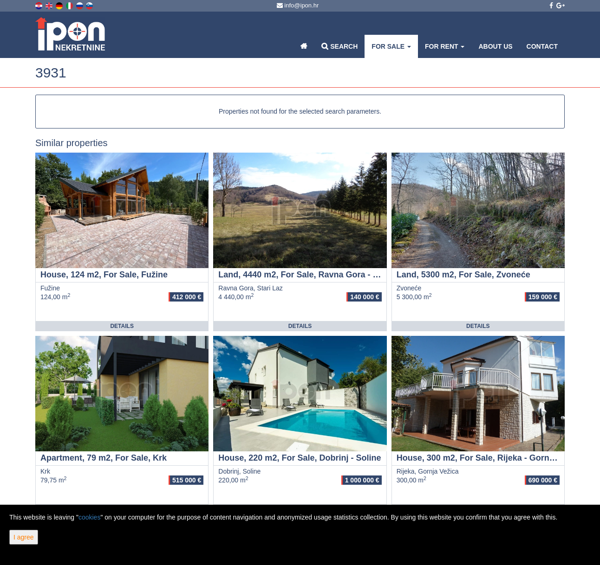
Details (121, 326)
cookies (89, 517)
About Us (495, 46)
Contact (542, 46)
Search (339, 46)
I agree (23, 537)
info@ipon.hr (298, 5)
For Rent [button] (444, 46)
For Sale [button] (391, 46)
